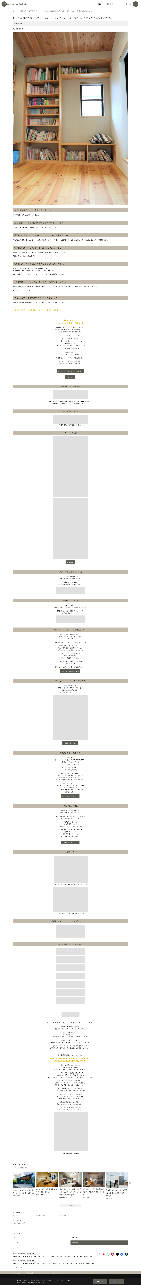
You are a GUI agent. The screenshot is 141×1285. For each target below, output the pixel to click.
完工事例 (17, 1243)
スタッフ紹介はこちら (71, 796)
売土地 (128, 4)
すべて (16, 1215)
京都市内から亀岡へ (20, 1223)
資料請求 (109, 4)
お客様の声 (75, 1243)
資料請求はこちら (71, 743)
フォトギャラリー (19, 1238)
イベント (119, 4)
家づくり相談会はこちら (71, 671)
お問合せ (100, 4)
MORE (71, 562)
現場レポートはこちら (71, 842)
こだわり (71, 377)
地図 (44, 1266)
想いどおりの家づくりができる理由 (70, 371)
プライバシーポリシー (58, 1280)
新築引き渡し (41, 1215)
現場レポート (75, 1238)
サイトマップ (18, 1270)
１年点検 (63, 1215)
